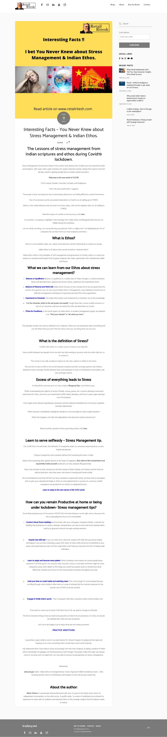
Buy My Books (134, 4)
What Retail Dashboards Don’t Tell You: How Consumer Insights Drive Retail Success (139, 72)
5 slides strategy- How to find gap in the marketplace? (139, 110)
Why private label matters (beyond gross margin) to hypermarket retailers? (136, 98)
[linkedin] (53, 4)
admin (60, 142)
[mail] (47, 4)
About (121, 4)
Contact (147, 4)
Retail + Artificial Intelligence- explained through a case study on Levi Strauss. (138, 85)
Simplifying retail (80, 729)
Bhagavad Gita (74, 385)
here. (83, 214)
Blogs (112, 4)
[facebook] (42, 4)
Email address (124, 32)
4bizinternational (86, 731)
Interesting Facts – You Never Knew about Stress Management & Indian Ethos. (64, 133)
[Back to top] (148, 728)
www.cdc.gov (29, 671)
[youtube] (59, 4)
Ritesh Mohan (32, 693)
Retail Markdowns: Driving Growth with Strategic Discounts (139, 121)
